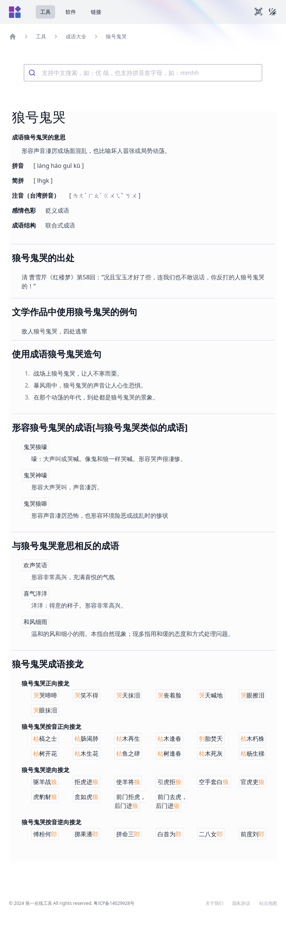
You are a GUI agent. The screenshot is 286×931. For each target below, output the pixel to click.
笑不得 (86, 695)
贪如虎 (86, 797)
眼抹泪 (45, 710)
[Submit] (33, 73)
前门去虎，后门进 (171, 801)
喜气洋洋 (35, 593)
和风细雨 (35, 622)
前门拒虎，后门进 (130, 801)
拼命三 (128, 834)
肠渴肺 (86, 738)
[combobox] (143, 72)
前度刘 (252, 834)
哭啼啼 (45, 695)
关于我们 (214, 903)
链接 (96, 11)
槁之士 (45, 738)
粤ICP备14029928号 (113, 903)
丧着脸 (169, 695)
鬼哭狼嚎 (35, 447)
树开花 (45, 753)
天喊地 (211, 695)
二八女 (211, 834)
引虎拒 (169, 782)
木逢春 (169, 738)
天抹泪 (128, 695)
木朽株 (252, 738)
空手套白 (214, 782)
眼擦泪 (252, 695)
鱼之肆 (128, 753)
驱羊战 (45, 782)
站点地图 (268, 903)
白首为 (169, 834)
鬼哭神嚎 (35, 475)
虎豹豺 (45, 797)
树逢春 (169, 753)
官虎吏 (252, 782)
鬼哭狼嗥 (35, 503)
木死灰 (211, 753)
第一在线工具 (38, 903)
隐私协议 (241, 903)
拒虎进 (86, 782)
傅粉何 (45, 834)
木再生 (128, 738)
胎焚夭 (211, 738)
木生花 (86, 753)
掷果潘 (86, 834)
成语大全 (76, 36)
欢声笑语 (35, 565)
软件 (71, 11)
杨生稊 (252, 753)
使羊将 (128, 782)
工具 (45, 11)
